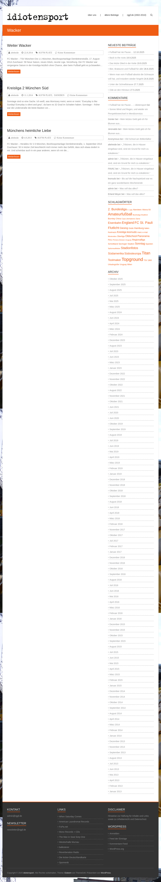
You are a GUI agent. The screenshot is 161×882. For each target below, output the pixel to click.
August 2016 (116, 580)
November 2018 (117, 485)
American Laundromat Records (74, 821)
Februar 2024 (116, 334)
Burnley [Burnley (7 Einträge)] (111, 218)
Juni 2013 (114, 769)
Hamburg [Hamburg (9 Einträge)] (139, 228)
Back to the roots (118, 57)
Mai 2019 (114, 451)
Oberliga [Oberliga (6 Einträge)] (121, 236)
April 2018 (114, 513)
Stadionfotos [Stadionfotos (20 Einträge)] (129, 248)
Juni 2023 (114, 357)
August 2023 (116, 346)
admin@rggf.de (14, 816)
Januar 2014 (116, 736)
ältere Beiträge (112, 15)
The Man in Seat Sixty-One (72, 837)
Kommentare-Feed (118, 844)
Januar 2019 (116, 474)
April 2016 (114, 602)
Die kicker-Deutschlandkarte (72, 857)
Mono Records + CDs (69, 832)
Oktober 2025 (116, 279)
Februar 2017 (116, 546)
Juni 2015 (114, 658)
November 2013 (117, 747)
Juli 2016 (114, 585)
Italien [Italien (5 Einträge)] (146, 228)
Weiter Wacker (19, 45)
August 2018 (116, 502)
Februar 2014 (116, 730)
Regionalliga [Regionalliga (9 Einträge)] (138, 239)
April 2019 (114, 457)
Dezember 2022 (117, 373)
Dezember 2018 (117, 479)
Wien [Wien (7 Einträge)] (129, 264)
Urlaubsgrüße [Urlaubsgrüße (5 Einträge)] (113, 264)
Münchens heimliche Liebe (29, 130)
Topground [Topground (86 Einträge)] (132, 259)
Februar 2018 (116, 524)
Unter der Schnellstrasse (121, 84)
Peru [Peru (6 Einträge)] (110, 240)
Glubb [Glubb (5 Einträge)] (131, 228)
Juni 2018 (114, 507)
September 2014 (118, 708)
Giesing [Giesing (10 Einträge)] (124, 228)
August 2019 (116, 435)
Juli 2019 (114, 440)
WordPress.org (116, 849)
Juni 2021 (114, 407)
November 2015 (117, 630)
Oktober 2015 (116, 635)
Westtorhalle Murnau (69, 842)
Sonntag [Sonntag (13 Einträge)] (140, 243)
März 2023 (115, 362)
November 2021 (117, 396)
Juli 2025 (114, 295)
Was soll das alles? (129, 188)
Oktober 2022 (116, 385)
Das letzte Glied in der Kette (123, 63)
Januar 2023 (116, 368)
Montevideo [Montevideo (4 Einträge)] (112, 236)
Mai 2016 (114, 596)
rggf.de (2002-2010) (136, 15)
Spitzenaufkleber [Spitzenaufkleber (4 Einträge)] (114, 248)
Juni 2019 (114, 446)
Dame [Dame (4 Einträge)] (138, 219)
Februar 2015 (116, 680)
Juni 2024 (114, 318)
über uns (92, 15)
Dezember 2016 (117, 557)
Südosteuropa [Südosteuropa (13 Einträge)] (132, 253)
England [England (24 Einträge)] (128, 222)
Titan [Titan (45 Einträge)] (146, 253)
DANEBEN (59, 95)
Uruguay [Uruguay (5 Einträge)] (123, 264)
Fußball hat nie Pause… (121, 52)
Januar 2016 (116, 619)
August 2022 (116, 390)
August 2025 (116, 290)
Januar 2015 (116, 685)
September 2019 (118, 429)
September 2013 (118, 752)
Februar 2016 (116, 613)
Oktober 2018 (116, 490)
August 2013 (116, 758)
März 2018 (115, 518)
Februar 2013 (116, 786)
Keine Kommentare (66, 53)
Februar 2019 (116, 468)
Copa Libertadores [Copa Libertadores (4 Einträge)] (128, 219)
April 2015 (114, 669)
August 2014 (116, 713)
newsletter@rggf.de (16, 829)
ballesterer (64, 847)
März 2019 (115, 463)
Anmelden (114, 833)
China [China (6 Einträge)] (118, 218)
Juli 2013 (114, 763)
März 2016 (115, 607)
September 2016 (118, 574)
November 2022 (117, 379)
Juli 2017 (114, 541)
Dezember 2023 (117, 340)
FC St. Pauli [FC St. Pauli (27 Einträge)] (144, 223)
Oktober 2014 (116, 702)
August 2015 (116, 646)
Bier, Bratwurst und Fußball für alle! (127, 69)
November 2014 (117, 697)
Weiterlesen (14, 71)
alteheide (15, 53)
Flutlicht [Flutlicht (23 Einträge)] (113, 228)
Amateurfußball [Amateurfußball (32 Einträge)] (120, 214)
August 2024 (116, 312)
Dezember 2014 (117, 691)
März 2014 (115, 724)
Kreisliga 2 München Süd (27, 88)
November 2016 (117, 563)
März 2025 (115, 307)
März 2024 (115, 329)
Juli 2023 (114, 351)
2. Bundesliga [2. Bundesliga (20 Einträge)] (117, 209)
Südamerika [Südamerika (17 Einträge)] (116, 253)
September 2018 (118, 496)
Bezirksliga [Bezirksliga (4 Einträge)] (137, 215)
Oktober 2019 (116, 424)
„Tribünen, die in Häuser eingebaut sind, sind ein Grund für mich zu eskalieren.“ (128, 148)
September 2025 (118, 284)
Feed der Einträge (118, 838)
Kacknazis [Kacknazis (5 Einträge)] (112, 232)
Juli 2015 (114, 652)
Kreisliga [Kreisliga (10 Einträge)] (121, 232)
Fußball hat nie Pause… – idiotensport (128, 105)
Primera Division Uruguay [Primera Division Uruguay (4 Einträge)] (122, 240)
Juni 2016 (114, 591)
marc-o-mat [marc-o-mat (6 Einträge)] (142, 232)
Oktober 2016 (116, 568)
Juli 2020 (114, 412)
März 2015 (115, 674)
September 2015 (118, 641)
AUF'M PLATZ (45, 53)
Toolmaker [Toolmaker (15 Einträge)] (114, 260)
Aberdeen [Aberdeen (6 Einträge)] (137, 209)
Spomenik (64, 862)
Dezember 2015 (117, 624)
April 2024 (114, 323)
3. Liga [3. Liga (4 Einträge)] (129, 210)
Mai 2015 (114, 663)
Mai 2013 (114, 775)
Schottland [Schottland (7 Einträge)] (113, 244)
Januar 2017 (116, 552)
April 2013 (114, 780)
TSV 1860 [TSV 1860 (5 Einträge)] (148, 260)
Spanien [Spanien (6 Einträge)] (149, 244)
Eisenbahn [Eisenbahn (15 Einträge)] (114, 222)
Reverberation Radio (69, 852)
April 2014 (114, 719)
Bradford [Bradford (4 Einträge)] (144, 215)
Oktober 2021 (116, 401)
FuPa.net (63, 827)
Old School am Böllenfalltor (138, 139)
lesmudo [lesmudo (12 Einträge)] (132, 232)
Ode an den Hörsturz (120, 90)
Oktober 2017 (116, 535)
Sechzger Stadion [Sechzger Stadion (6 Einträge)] (126, 244)
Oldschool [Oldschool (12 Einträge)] (131, 236)
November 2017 (117, 529)
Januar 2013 (116, 791)
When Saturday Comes (70, 816)
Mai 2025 (114, 301)
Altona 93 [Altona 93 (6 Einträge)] (146, 209)
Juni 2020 (114, 418)
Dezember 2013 (117, 741)
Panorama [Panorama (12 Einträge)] (143, 236)
